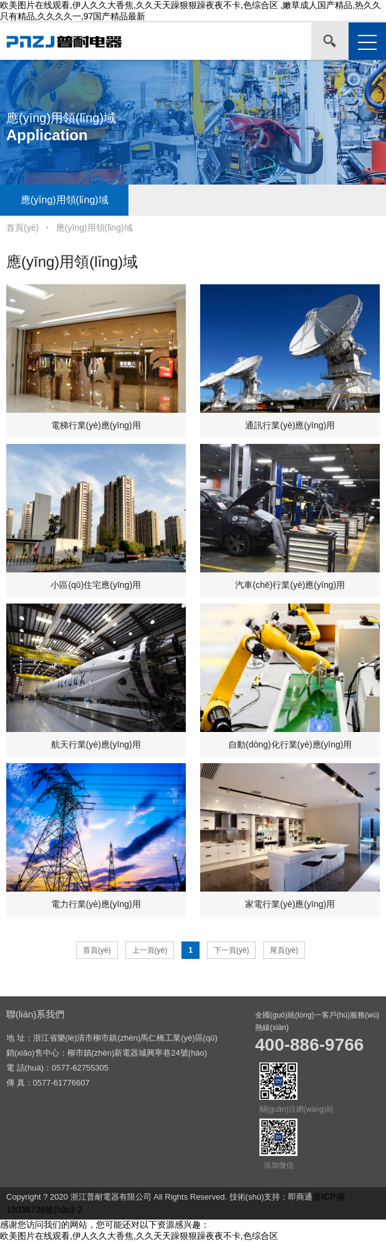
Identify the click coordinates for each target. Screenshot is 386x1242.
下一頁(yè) (231, 950)
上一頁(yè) (150, 950)
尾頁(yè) (284, 950)
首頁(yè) (22, 228)
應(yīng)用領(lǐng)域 (65, 200)
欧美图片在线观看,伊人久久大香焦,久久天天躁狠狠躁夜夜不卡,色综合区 (139, 1236)
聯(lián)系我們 (35, 1014)
